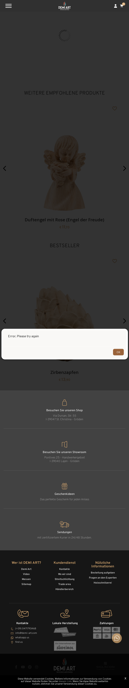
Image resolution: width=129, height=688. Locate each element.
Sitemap (26, 584)
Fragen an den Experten (103, 577)
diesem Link (65, 681)
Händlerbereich (64, 589)
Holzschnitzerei (103, 582)
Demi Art (26, 569)
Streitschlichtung (64, 579)
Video (26, 574)
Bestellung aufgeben (103, 572)
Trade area (64, 584)
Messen (26, 579)
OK (118, 352)
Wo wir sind (64, 574)
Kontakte (64, 569)
